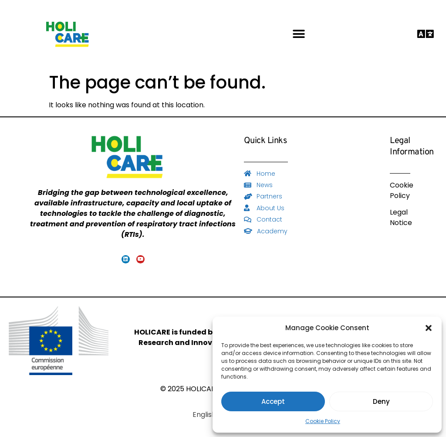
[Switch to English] (204, 415)
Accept (273, 401)
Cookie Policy (322, 421)
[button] (428, 328)
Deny (381, 401)
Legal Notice (401, 217)
